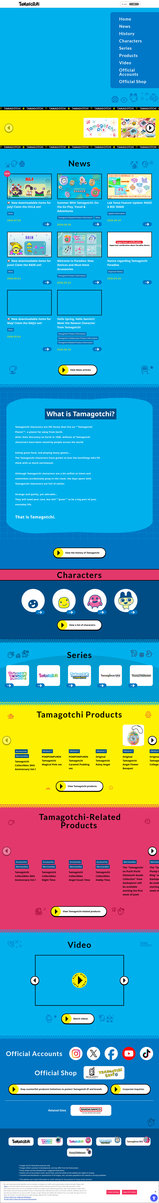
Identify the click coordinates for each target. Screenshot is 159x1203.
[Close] (155, 1191)
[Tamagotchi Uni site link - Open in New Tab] (110, 675)
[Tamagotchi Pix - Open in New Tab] (101, 128)
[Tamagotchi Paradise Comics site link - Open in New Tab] (63, 128)
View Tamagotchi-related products (77, 911)
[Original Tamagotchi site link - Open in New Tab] (48, 675)
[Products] (134, 55)
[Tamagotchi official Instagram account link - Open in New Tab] (75, 1053)
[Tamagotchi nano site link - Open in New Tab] (141, 675)
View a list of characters (78, 625)
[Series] (134, 48)
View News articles (76, 370)
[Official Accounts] (134, 72)
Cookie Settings (113, 1192)
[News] (134, 26)
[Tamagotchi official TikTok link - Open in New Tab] (146, 1053)
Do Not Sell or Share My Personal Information (20, 1199)
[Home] (134, 19)
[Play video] (79, 980)
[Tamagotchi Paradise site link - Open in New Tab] (26, 128)
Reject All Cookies (129, 1192)
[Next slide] (150, 128)
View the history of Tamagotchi (78, 553)
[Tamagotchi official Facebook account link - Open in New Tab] (111, 1053)
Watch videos (77, 1018)
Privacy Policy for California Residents (17, 1197)
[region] (79, 1192)
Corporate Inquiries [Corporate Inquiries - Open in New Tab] (129, 1089)
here (5, 1186)
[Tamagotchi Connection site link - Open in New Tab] (138, 128)
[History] (134, 33)
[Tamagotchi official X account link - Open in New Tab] (93, 1053)
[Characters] (134, 40)
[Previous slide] (34, 980)
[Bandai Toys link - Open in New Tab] (91, 1110)
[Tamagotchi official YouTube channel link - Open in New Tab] (128, 1053)
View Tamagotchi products (78, 786)
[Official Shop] (134, 81)
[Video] (134, 62)
